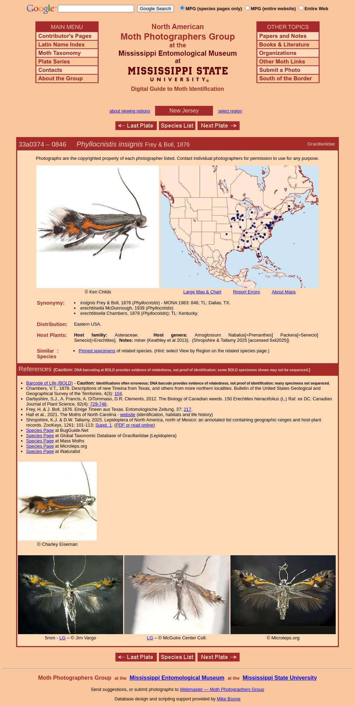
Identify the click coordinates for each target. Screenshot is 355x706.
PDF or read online (134, 425)
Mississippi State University (280, 678)
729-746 (98, 404)
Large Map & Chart (202, 291)
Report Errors (246, 291)
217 (187, 409)
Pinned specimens (97, 350)
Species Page (40, 430)
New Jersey (184, 111)
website (127, 414)
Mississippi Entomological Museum (176, 678)
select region (230, 111)
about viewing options (129, 111)
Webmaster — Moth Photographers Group (222, 689)
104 (118, 393)
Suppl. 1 (103, 425)
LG (62, 637)
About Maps (284, 291)
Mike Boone (229, 698)
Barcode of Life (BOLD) (49, 383)
